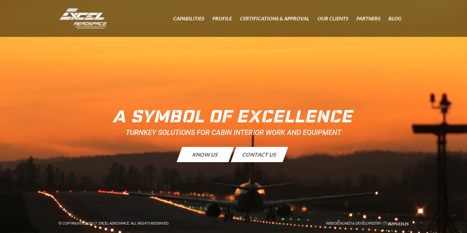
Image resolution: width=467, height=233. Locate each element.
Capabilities (188, 18)
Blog (395, 18)
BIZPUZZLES (398, 223)
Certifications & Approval (274, 18)
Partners (368, 18)
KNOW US (205, 154)
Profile (222, 18)
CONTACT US (260, 154)
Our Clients (332, 18)
